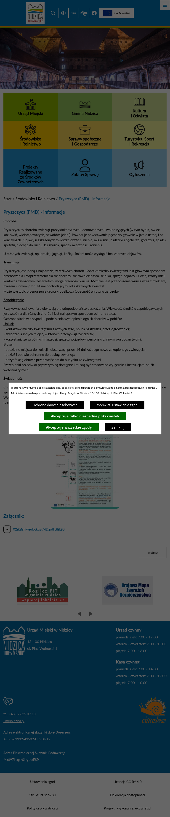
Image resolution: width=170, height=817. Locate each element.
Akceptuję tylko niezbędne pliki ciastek (85, 416)
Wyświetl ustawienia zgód (117, 405)
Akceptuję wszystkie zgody (69, 427)
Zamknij (118, 427)
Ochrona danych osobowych (54, 405)
